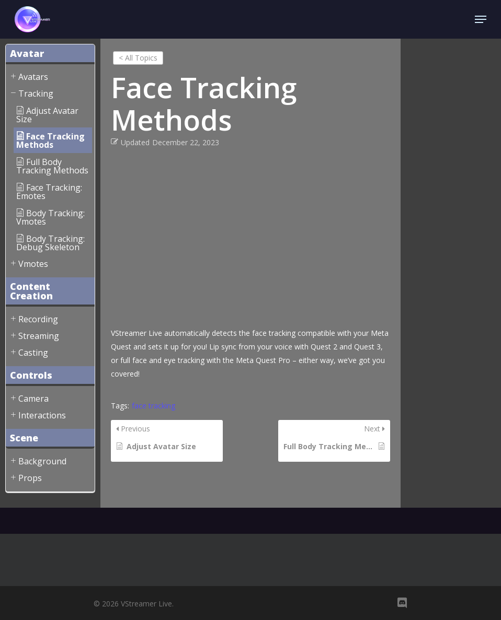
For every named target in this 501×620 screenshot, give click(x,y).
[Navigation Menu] (480, 19)
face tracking (153, 406)
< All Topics (138, 58)
